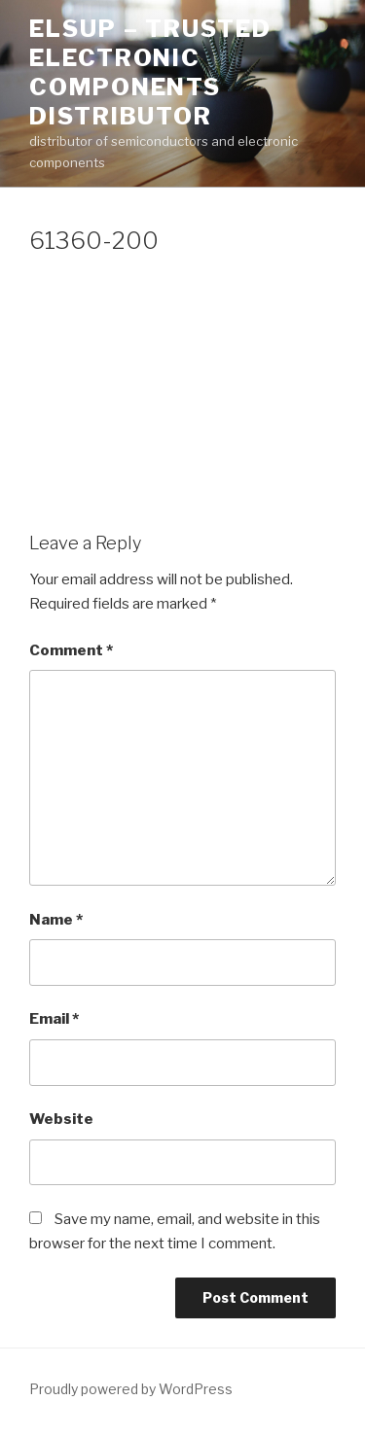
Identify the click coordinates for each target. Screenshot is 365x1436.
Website (61, 1119)
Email (54, 1019)
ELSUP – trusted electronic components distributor (150, 72)
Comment (71, 650)
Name (56, 919)
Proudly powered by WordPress (131, 1389)
